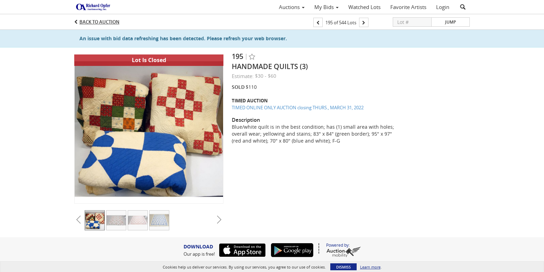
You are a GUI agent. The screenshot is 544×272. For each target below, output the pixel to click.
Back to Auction (99, 22)
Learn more (370, 267)
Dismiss (343, 267)
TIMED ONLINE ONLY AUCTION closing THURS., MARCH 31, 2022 (298, 107)
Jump (450, 22)
